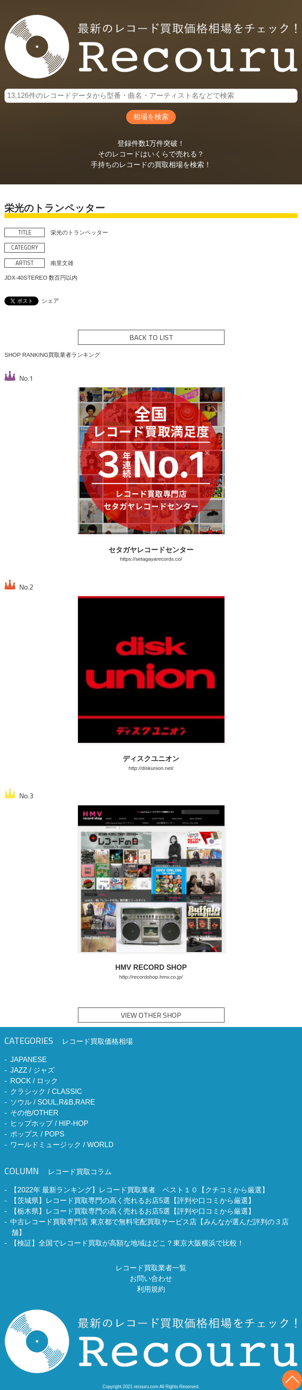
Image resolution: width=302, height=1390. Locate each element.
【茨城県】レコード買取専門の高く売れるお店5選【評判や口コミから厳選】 (132, 1200)
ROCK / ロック (34, 1081)
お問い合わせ (151, 1278)
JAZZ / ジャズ (32, 1070)
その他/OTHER (34, 1113)
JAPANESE (28, 1059)
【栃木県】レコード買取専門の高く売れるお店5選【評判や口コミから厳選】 (132, 1211)
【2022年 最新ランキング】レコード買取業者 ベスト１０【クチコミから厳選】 (139, 1190)
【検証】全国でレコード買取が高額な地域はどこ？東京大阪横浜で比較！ (127, 1243)
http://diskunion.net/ (150, 768)
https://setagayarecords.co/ (151, 559)
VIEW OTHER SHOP (151, 1015)
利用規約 (151, 1289)
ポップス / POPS (37, 1134)
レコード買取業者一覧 (151, 1268)
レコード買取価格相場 (68, 1041)
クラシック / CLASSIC (46, 1091)
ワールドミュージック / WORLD (61, 1144)
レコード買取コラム (58, 1171)
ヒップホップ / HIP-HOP (49, 1123)
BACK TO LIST (151, 337)
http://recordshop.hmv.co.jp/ (150, 977)
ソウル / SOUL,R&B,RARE (52, 1102)
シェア (50, 300)
